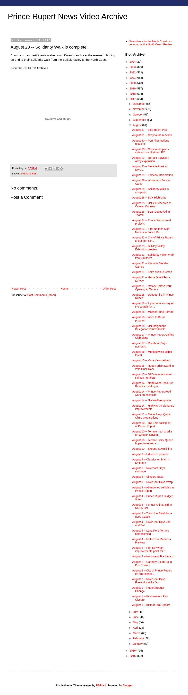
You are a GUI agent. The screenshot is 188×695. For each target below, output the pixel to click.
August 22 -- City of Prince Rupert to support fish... (152, 239)
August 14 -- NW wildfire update (151, 400)
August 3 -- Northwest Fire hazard (152, 556)
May (136, 622)
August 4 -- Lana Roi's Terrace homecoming (150, 532)
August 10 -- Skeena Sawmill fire (152, 448)
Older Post (109, 288)
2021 (133, 77)
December (139, 103)
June (136, 617)
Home (64, 288)
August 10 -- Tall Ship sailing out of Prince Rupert (151, 424)
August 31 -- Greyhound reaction (152, 135)
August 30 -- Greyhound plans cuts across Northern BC (150, 151)
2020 (133, 83)
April (136, 627)
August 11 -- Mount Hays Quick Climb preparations (151, 416)
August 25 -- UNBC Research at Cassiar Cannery (151, 204)
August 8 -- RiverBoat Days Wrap (152, 482)
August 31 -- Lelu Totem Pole (149, 129)
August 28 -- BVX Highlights (149, 197)
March (137, 633)
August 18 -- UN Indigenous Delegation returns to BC (149, 327)
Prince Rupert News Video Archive (67, 16)
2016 (133, 650)
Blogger (127, 685)
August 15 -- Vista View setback (151, 360)
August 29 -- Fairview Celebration (152, 175)
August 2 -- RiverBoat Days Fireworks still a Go (148, 581)
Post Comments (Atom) (41, 295)
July (135, 611)
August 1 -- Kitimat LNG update (151, 605)
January (138, 643)
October (138, 114)
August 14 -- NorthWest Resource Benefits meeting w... (152, 384)
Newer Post (19, 288)
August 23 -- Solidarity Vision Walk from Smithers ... (153, 256)
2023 (133, 67)
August (137, 125)
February (139, 638)
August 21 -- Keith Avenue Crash (152, 271)
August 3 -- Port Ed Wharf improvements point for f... (149, 549)
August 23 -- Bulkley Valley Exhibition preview (148, 248)
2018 (133, 93)
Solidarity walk (29, 173)
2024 (133, 61)
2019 (133, 88)
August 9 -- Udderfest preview (150, 454)
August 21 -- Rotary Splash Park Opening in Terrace (152, 287)
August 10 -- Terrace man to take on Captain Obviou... (152, 433)
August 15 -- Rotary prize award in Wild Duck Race (153, 367)
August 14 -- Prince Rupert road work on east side (151, 393)
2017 (133, 99)
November (139, 109)
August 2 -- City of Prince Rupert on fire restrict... (152, 572)
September (140, 119)
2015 (133, 655)
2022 (133, 72)
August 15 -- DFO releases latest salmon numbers (152, 376)
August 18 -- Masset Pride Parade (153, 311)
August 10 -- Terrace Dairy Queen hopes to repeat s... (152, 442)
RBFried (101, 685)
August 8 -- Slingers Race (148, 476)
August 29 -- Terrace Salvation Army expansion (150, 159)
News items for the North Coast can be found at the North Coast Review (150, 43)
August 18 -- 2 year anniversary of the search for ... (153, 305)
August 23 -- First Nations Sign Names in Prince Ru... (151, 230)
